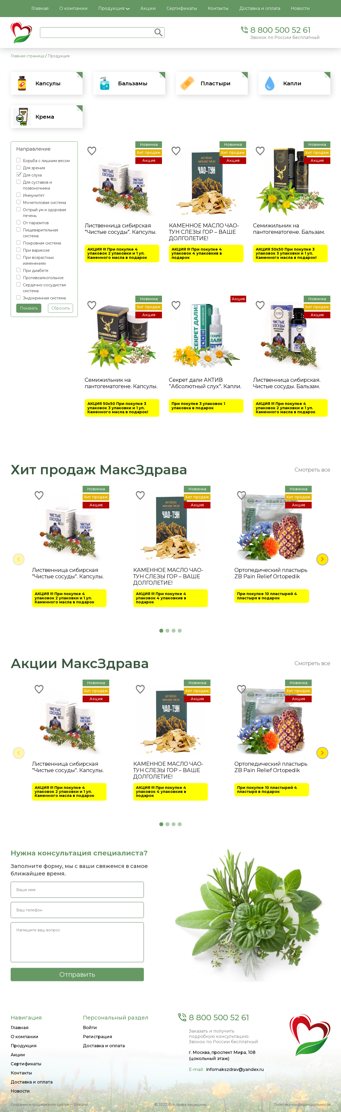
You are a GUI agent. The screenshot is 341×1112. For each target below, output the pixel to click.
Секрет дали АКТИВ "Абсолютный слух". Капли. (205, 383)
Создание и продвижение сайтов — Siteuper (49, 1104)
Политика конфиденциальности (302, 1104)
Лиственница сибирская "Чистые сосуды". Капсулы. (120, 228)
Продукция (114, 8)
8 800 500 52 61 (280, 30)
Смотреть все (312, 612)
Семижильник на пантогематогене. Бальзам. (289, 228)
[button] (322, 702)
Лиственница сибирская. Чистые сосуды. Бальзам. (286, 383)
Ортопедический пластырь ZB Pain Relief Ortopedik (270, 715)
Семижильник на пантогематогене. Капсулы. (121, 383)
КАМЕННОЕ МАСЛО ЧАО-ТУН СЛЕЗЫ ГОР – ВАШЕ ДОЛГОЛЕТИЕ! (204, 232)
